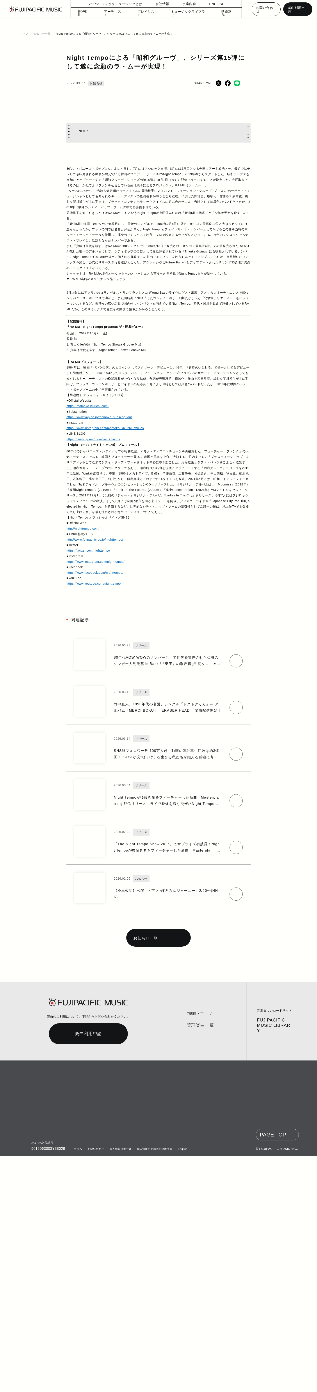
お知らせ (95, 83)
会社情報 (160, 4)
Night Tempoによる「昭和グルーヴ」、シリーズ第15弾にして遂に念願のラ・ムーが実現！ (108, 33)
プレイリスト (149, 13)
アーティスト (118, 13)
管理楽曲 (89, 13)
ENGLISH (214, 4)
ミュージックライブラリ (187, 13)
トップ (23, 33)
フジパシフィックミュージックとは (115, 4)
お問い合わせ (266, 9)
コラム (77, 1385)
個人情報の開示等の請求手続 (153, 1385)
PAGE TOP (274, 1370)
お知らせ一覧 (40, 33)
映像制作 (223, 13)
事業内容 (186, 4)
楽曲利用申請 (297, 9)
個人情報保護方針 (120, 1385)
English (182, 1385)
